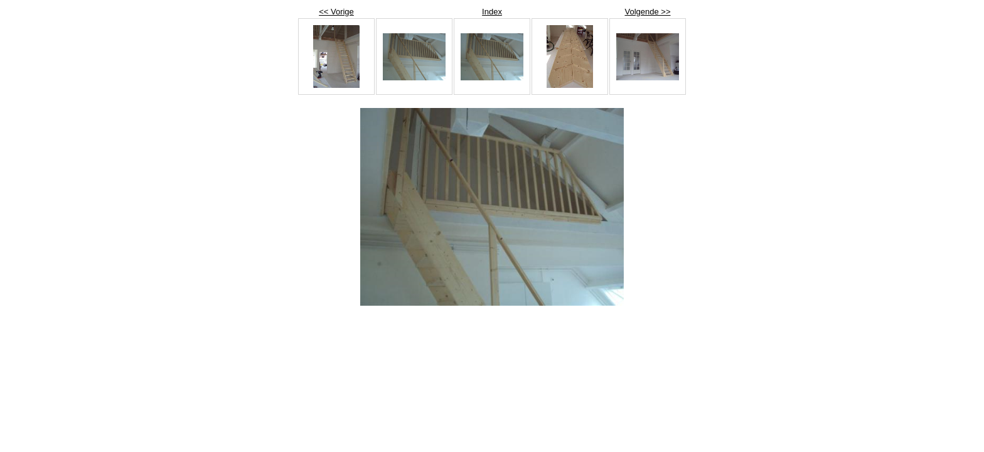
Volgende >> (647, 11)
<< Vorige (336, 11)
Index (492, 11)
